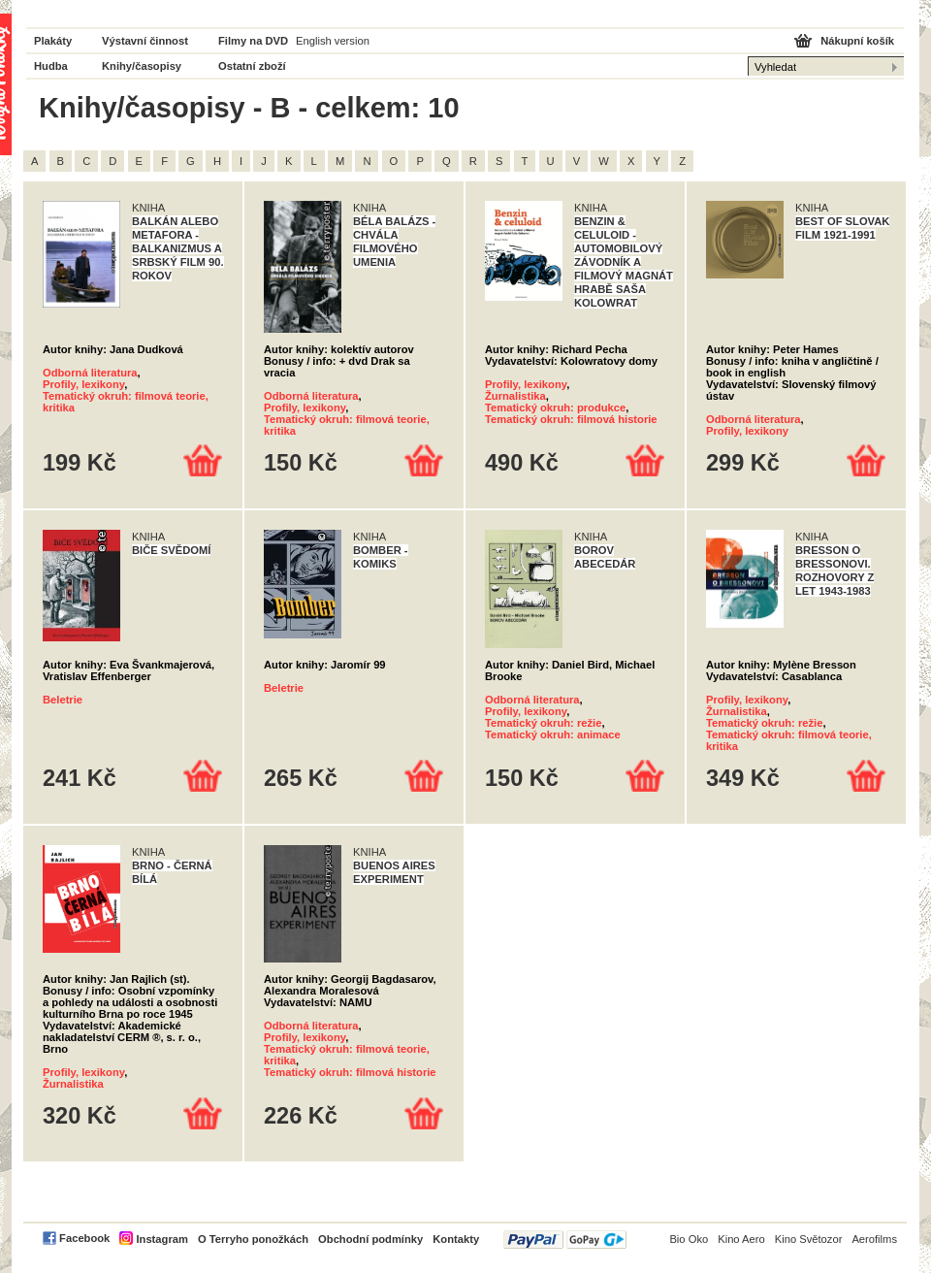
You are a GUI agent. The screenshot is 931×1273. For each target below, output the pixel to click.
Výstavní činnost (145, 41)
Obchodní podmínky (370, 1239)
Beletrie (62, 699)
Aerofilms (874, 1239)
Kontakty (456, 1239)
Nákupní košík (857, 41)
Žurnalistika (515, 396)
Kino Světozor (809, 1239)
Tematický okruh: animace (553, 734)
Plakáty (53, 41)
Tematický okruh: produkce (555, 407)
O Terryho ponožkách (253, 1239)
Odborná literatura (90, 372)
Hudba (51, 66)
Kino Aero (741, 1239)
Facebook (84, 1238)
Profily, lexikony (83, 384)
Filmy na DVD (253, 41)
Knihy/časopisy (141, 66)
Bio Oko (688, 1239)
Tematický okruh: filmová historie (571, 419)
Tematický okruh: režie (543, 723)
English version (332, 41)
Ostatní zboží (252, 66)
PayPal (564, 1239)
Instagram (161, 1239)
